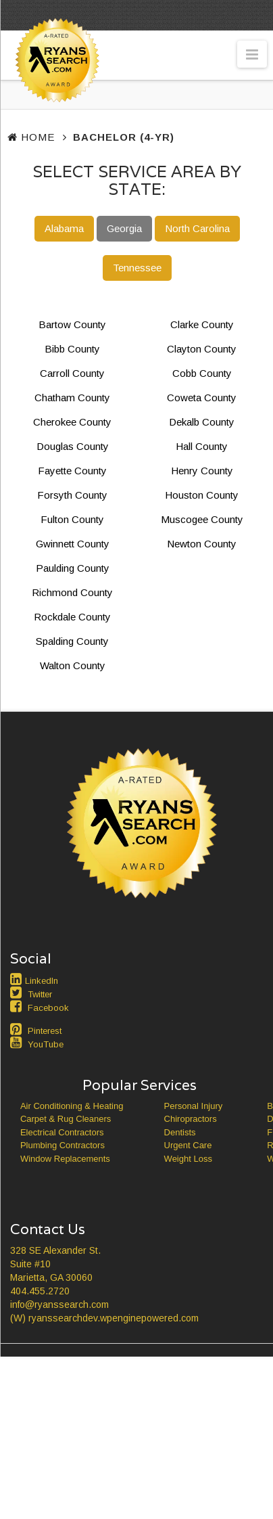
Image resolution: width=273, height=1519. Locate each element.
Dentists (180, 1132)
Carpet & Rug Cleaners (65, 1119)
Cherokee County (72, 422)
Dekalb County (201, 422)
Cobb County (202, 373)
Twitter (40, 994)
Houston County (202, 495)
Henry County (202, 470)
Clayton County (202, 349)
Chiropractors (190, 1119)
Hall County (202, 446)
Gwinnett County (72, 543)
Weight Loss (188, 1159)
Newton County (202, 543)
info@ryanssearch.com (59, 1304)
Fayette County (72, 470)
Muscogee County (202, 519)
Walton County (72, 665)
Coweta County (202, 397)
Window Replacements (65, 1159)
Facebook (48, 1007)
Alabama (64, 228)
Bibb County (72, 349)
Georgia (124, 228)
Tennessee (137, 267)
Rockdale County (72, 616)
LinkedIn (41, 980)
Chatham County (72, 397)
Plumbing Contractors (62, 1145)
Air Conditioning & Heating (71, 1106)
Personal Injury (193, 1106)
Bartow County (72, 324)
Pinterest (44, 1030)
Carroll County (72, 373)
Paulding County (72, 568)
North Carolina (197, 228)
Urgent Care (188, 1145)
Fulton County (72, 519)
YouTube (46, 1044)
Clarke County (202, 324)
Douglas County (72, 446)
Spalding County (72, 641)
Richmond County (72, 592)
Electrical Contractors (62, 1132)
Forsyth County (72, 495)
